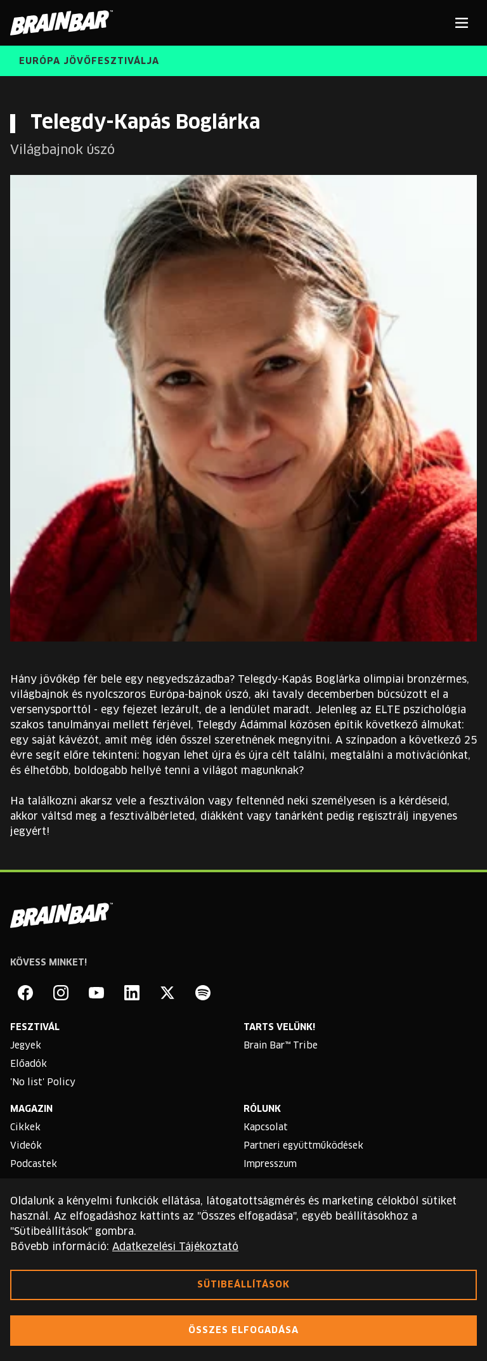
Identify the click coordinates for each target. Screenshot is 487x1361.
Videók (26, 1146)
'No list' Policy (42, 1082)
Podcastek (33, 1164)
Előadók (28, 1064)
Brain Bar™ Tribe (281, 1046)
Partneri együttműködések (303, 1146)
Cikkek (25, 1127)
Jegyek (25, 1046)
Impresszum (270, 1164)
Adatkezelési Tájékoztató (175, 1247)
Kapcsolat (266, 1127)
